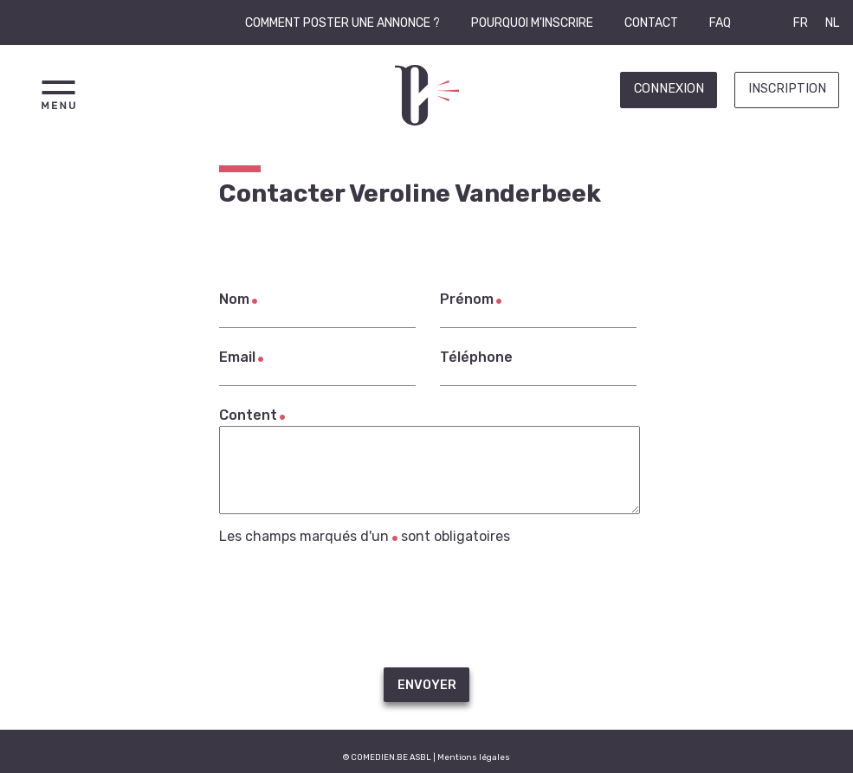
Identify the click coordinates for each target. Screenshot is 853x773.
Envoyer (426, 685)
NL (832, 23)
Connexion (669, 88)
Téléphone (476, 357)
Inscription (787, 88)
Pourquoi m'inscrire (532, 23)
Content (248, 415)
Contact (651, 23)
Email (237, 357)
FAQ (720, 23)
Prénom (467, 299)
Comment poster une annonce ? (342, 23)
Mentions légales (473, 757)
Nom (234, 299)
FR (800, 23)
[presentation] (427, 606)
